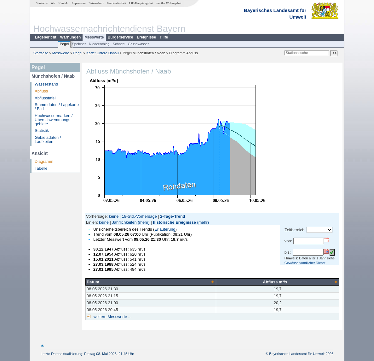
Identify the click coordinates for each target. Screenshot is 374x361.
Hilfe (164, 37)
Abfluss (41, 91)
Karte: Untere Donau (102, 53)
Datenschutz (96, 3)
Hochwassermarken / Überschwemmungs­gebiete (53, 119)
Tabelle (41, 168)
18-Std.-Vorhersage (139, 216)
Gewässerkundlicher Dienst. (305, 263)
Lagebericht (45, 37)
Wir (53, 3)
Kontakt (63, 3)
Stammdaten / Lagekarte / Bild (57, 106)
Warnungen (70, 37)
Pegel (64, 44)
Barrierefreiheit (116, 3)
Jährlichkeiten (124, 222)
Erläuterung (164, 229)
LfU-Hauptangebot (141, 3)
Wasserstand (46, 84)
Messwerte (94, 37)
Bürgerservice (120, 37)
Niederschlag (99, 44)
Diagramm (44, 161)
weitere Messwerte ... (111, 316)
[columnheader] (151, 281)
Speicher (79, 44)
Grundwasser (138, 44)
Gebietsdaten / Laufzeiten (48, 139)
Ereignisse (146, 37)
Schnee (119, 44)
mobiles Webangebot (168, 3)
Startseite (42, 3)
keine (114, 216)
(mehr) (144, 222)
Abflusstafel (45, 98)
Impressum (78, 3)
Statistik (42, 130)
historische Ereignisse (174, 222)
